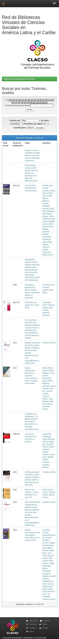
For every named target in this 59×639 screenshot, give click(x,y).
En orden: (45, 120)
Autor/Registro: (20, 128)
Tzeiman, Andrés (49, 343)
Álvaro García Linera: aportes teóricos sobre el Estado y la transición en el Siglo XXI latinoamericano (31, 173)
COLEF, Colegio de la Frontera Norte (48, 545)
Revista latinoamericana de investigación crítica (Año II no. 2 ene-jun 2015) (32, 535)
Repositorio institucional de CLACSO (19, 79)
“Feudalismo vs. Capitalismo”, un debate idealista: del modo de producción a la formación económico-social (32, 421)
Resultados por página (33, 124)
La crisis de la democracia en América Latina (31, 188)
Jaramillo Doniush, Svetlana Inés (49, 578)
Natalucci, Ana (48, 373)
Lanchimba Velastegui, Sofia (46, 239)
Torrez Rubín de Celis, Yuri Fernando (48, 594)
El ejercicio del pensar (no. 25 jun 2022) (32, 305)
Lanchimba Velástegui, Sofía (46, 436)
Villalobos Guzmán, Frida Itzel (48, 208)
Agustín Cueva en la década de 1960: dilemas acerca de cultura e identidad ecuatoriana (32, 155)
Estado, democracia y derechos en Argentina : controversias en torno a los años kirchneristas (31, 375)
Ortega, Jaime (48, 216)
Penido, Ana (47, 185)
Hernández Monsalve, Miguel (46, 573)
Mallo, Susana (48, 584)
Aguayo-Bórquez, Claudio (45, 200)
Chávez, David (48, 447)
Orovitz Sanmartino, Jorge (47, 378)
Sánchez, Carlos (48, 386)
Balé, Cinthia (47, 368)
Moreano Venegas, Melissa (46, 464)
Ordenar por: (15, 120)
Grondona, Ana (48, 285)
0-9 (10, 100)
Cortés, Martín (48, 370)
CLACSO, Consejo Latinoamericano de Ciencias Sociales (49, 535)
